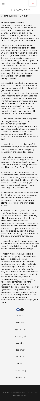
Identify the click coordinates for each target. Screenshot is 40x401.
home (20, 316)
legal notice (20, 329)
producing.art (20, 336)
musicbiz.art (20, 343)
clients (20, 363)
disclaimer (20, 350)
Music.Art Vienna (20, 10)
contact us (20, 377)
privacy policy (20, 370)
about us (20, 357)
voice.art (20, 322)
